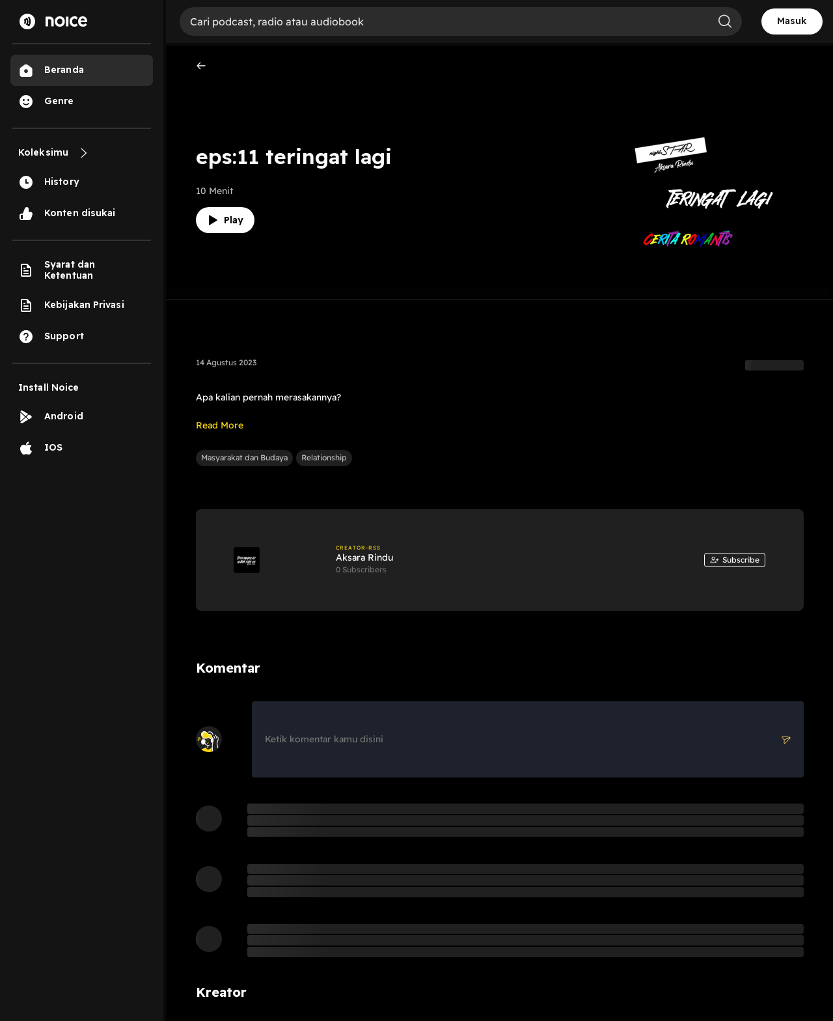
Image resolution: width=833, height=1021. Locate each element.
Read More (219, 425)
